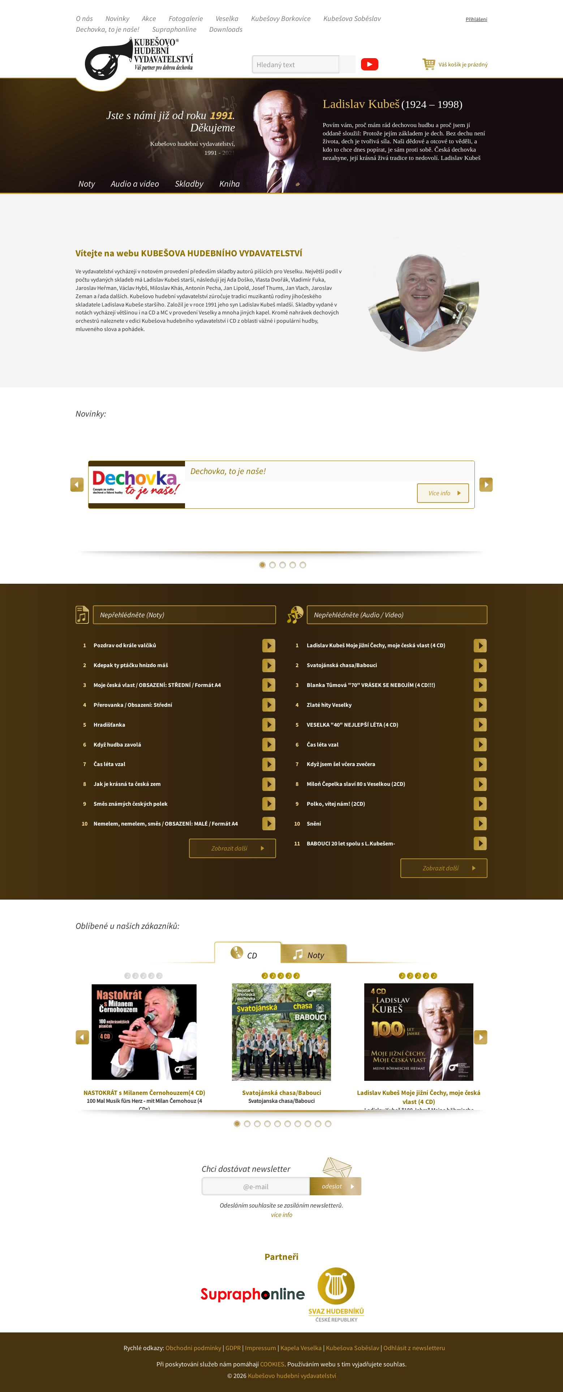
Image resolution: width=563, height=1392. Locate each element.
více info (281, 1214)
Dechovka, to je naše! (107, 30)
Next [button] (486, 485)
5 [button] (303, 565)
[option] (281, 485)
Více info (439, 493)
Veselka (227, 19)
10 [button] (328, 1124)
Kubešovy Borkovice (281, 19)
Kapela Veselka (301, 1348)
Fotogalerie (186, 19)
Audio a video (135, 183)
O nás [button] (84, 19)
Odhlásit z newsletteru (414, 1348)
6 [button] (287, 1124)
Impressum (260, 1348)
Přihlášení (476, 19)
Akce (149, 19)
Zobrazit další (229, 848)
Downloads (225, 30)
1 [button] (262, 565)
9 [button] (318, 1124)
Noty (86, 183)
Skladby (189, 183)
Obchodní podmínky (193, 1348)
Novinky (117, 19)
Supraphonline (174, 30)
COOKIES (272, 1364)
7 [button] (298, 1124)
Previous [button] (77, 485)
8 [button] (308, 1124)
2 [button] (272, 565)
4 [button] (293, 565)
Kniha (229, 183)
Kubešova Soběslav (352, 19)
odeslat (332, 1186)
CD (252, 955)
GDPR (233, 1348)
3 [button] (282, 565)
